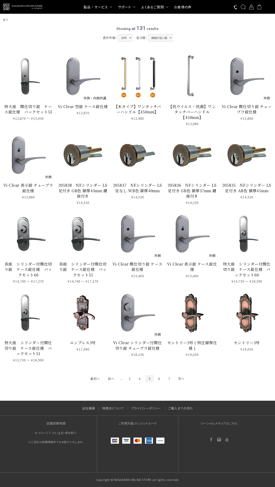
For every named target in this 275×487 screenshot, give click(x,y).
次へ (181, 378)
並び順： (141, 37)
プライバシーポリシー (146, 408)
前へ (111, 378)
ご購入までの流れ (180, 408)
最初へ (95, 378)
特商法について (113, 408)
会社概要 (88, 408)
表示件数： (110, 37)
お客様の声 (183, 6)
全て (5, 20)
